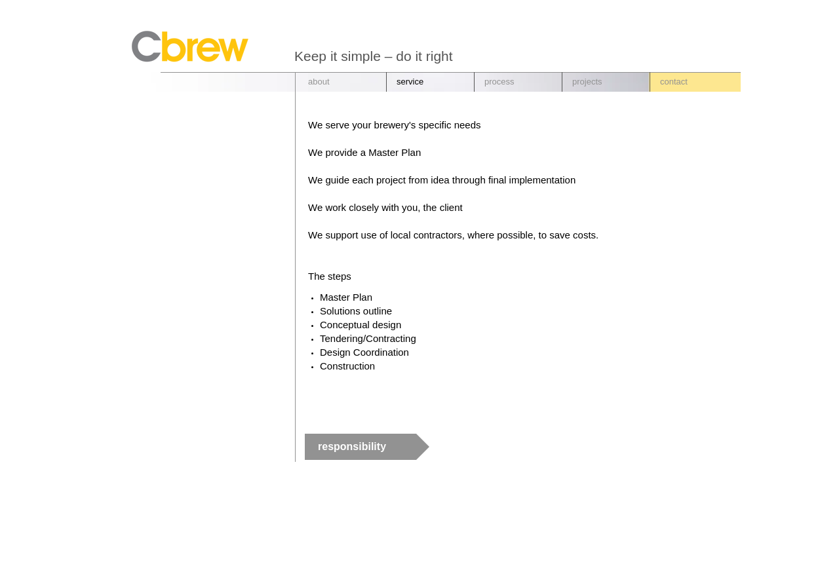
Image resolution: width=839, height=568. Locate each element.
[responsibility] (367, 447)
